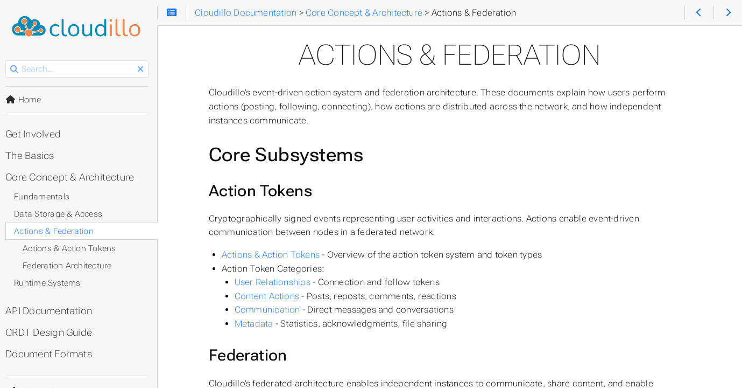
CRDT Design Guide (52, 332)
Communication (269, 309)
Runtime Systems (50, 283)
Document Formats (52, 354)
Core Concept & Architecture (73, 177)
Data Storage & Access (61, 214)
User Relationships (275, 282)
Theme (21, 384)
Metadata (256, 323)
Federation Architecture (70, 266)
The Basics (33, 155)
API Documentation (52, 311)
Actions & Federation (57, 231)
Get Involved (36, 134)
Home (26, 100)
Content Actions (269, 296)
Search (9, 60)
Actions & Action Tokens (273, 255)
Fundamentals (45, 197)
